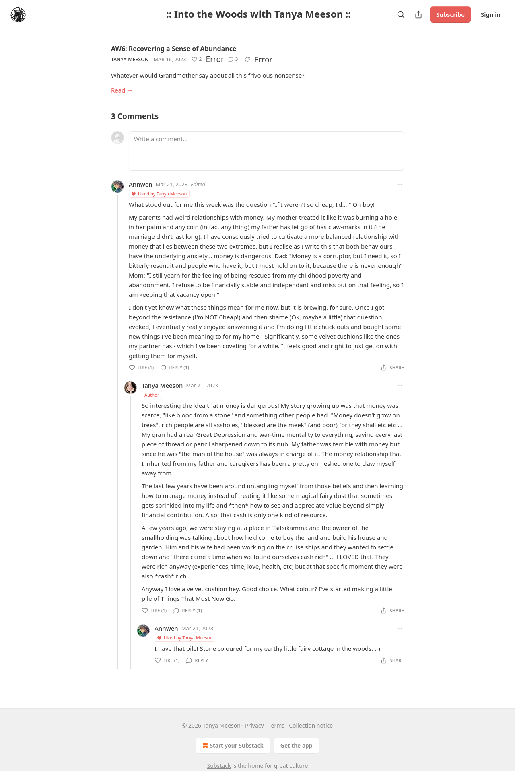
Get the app (296, 745)
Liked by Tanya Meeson (159, 194)
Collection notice (311, 725)
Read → (122, 90)
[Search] (401, 14)
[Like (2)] (196, 59)
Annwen (140, 184)
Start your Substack (232, 745)
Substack (219, 765)
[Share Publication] (418, 14)
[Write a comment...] (266, 151)
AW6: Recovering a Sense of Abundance (174, 48)
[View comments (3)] (233, 59)
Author (151, 395)
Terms (276, 725)
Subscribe (450, 14)
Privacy (254, 725)
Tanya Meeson (130, 59)
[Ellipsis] (399, 184)
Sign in (491, 14)
